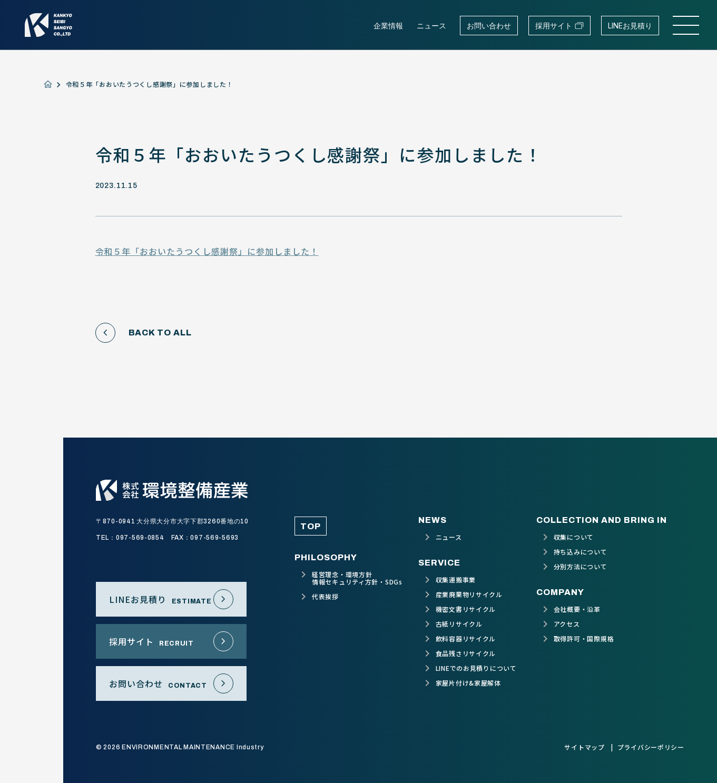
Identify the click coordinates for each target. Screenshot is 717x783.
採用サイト (559, 25)
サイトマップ (584, 747)
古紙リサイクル (459, 624)
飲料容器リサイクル (466, 638)
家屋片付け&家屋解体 (468, 683)
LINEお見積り (630, 25)
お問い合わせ (489, 25)
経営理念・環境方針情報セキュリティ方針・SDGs (357, 578)
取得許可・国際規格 (584, 638)
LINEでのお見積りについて (476, 668)
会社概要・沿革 (577, 609)
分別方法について (580, 566)
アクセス (567, 624)
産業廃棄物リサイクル (469, 594)
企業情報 (388, 25)
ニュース (431, 25)
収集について (574, 537)
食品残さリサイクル (466, 653)
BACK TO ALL (143, 333)
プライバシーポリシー (650, 747)
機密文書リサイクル (466, 609)
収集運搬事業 (456, 579)
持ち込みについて (580, 552)
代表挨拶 (325, 596)
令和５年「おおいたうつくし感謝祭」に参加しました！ (207, 251)
